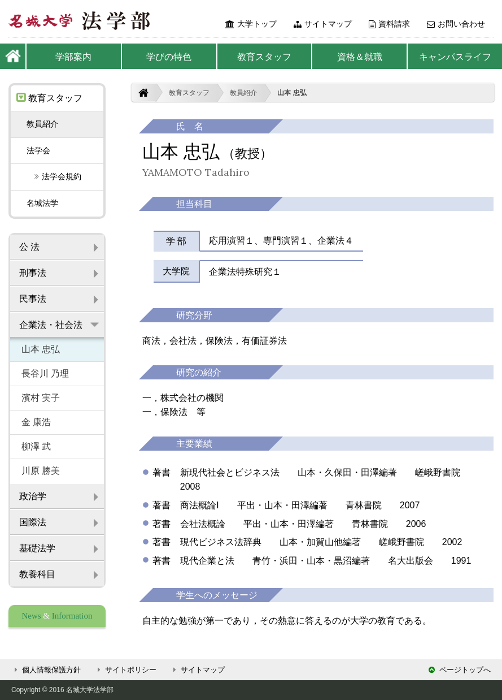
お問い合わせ (456, 23)
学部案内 (73, 57)
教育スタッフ (264, 57)
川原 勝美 (40, 471)
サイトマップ (323, 23)
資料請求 (389, 23)
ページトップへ (460, 670)
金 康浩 (36, 422)
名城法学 (42, 203)
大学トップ (251, 23)
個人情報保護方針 (46, 670)
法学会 (38, 150)
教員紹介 (243, 93)
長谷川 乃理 (45, 373)
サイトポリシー (125, 670)
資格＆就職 (359, 57)
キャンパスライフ (455, 57)
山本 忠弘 (291, 93)
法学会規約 (54, 176)
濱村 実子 (40, 398)
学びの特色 (168, 57)
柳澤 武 (36, 446)
